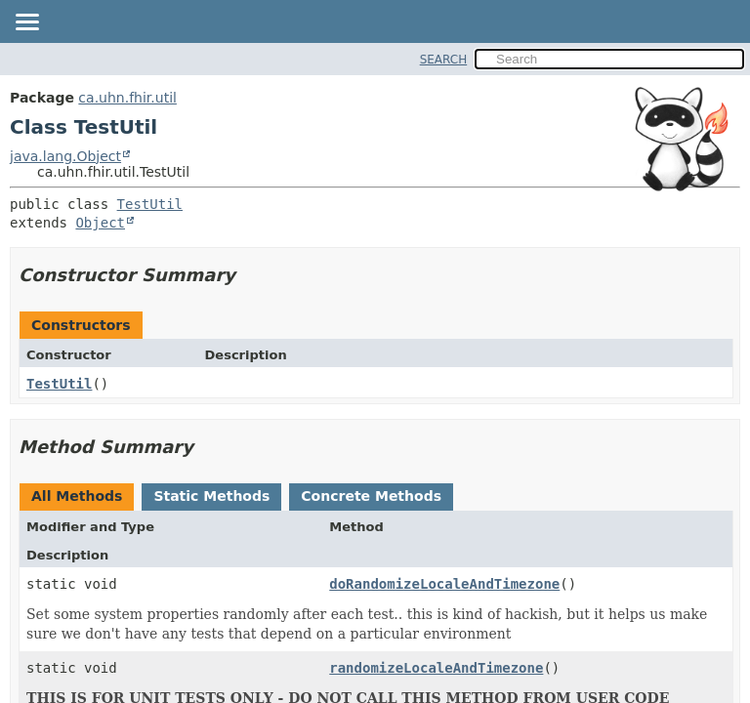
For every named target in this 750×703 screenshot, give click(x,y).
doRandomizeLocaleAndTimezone (444, 584)
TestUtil (150, 204)
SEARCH (444, 59)
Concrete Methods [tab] (371, 496)
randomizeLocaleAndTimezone (436, 668)
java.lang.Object (65, 156)
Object (100, 222)
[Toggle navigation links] (26, 23)
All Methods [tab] (76, 496)
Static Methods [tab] (211, 496)
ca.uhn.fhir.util (127, 97)
